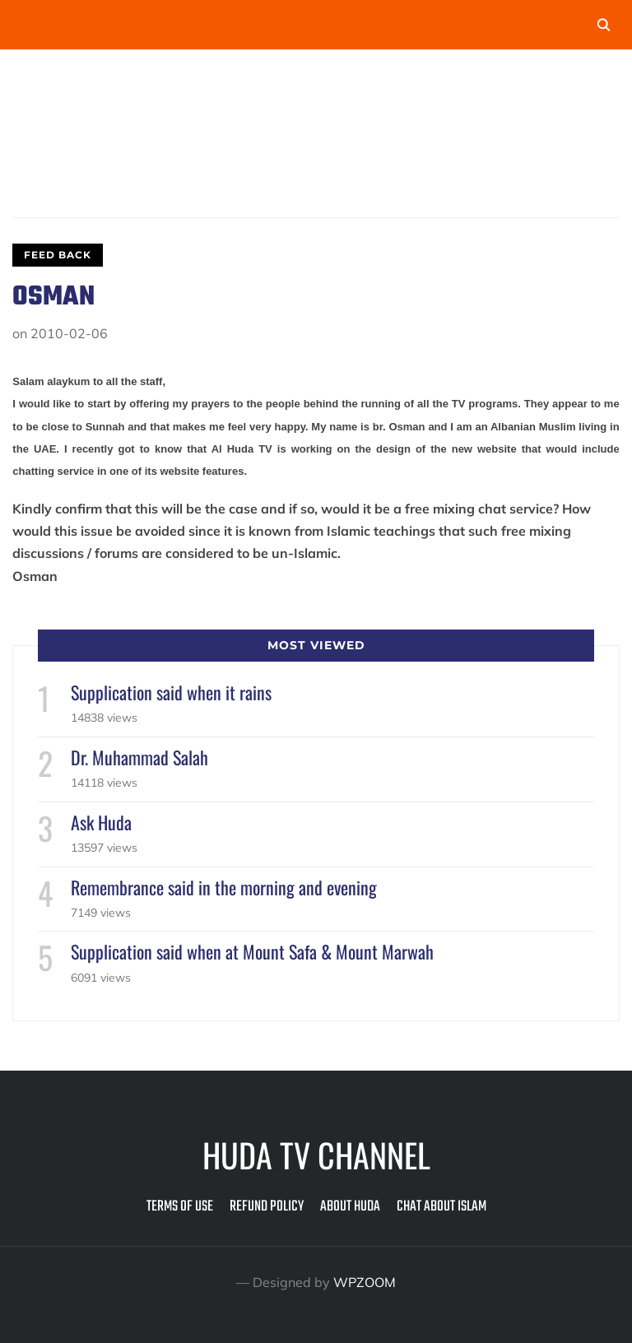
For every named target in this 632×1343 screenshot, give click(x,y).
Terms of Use (179, 1207)
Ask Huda (101, 822)
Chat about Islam (441, 1207)
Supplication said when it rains (171, 692)
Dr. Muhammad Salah (139, 757)
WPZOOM (364, 1282)
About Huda (350, 1207)
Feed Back (57, 255)
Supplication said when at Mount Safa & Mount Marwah (252, 951)
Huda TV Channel (316, 1154)
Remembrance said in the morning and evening (224, 887)
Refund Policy (267, 1207)
